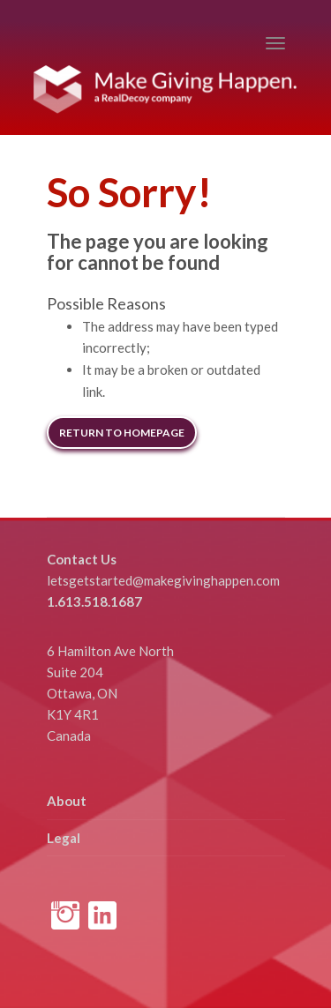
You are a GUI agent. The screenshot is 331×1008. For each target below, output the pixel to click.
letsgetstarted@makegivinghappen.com (163, 580)
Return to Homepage (121, 432)
